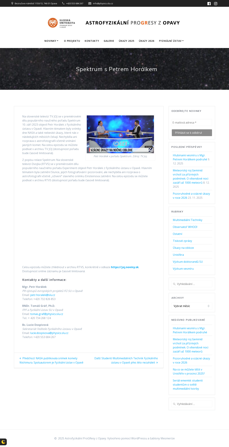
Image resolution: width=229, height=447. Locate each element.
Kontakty (92, 40)
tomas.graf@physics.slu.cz (46, 314)
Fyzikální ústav (170, 40)
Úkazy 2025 (126, 40)
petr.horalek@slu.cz (42, 295)
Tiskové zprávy (182, 241)
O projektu (72, 40)
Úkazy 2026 (146, 40)
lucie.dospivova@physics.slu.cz (49, 333)
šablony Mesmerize (162, 438)
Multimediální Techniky (187, 220)
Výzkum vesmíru (183, 269)
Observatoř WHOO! (185, 227)
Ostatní (177, 234)
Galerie (109, 40)
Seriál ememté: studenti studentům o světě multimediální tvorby (188, 384)
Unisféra (178, 255)
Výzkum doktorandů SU (188, 262)
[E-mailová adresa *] (191, 122)
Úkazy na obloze (183, 248)
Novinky (50, 40)
